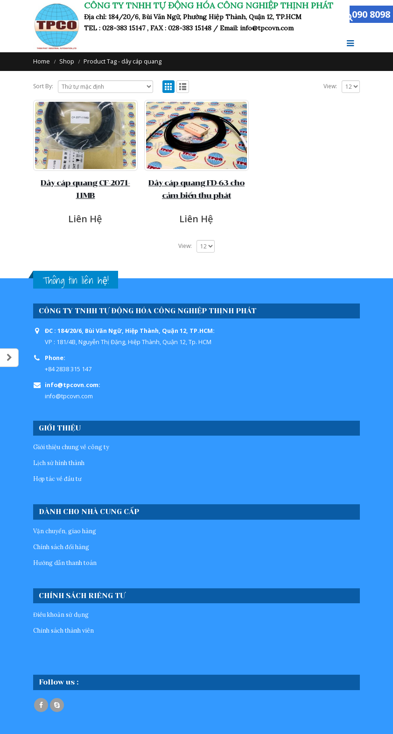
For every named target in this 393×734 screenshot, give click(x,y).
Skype (57, 705)
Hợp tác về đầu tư (57, 478)
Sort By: (43, 86)
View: (330, 86)
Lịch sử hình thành (58, 462)
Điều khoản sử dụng (61, 614)
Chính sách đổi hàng (61, 546)
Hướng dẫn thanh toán (65, 562)
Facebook (41, 705)
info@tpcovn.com (69, 396)
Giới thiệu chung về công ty (71, 447)
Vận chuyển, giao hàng (64, 531)
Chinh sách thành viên (63, 630)
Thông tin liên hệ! (75, 280)
